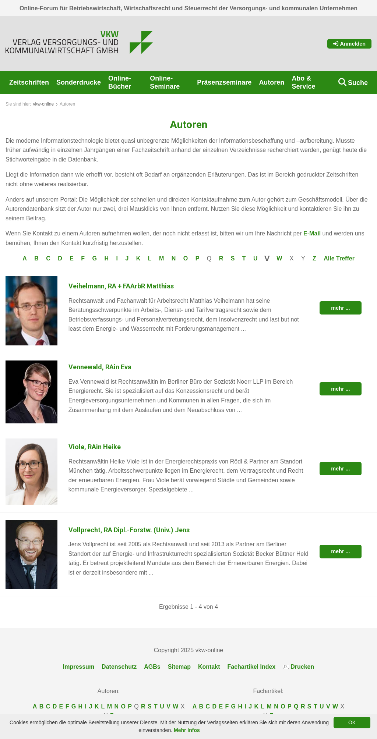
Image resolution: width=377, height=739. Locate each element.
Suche (358, 82)
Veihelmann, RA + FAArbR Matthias (121, 286)
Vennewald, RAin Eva (99, 367)
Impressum (78, 667)
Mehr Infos (187, 730)
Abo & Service (303, 82)
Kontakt (209, 667)
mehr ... (340, 308)
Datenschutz (119, 667)
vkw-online (43, 104)
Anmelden (349, 44)
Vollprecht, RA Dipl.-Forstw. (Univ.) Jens (129, 530)
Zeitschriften (29, 82)
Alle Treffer (339, 258)
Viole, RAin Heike (94, 447)
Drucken (298, 667)
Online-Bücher (119, 82)
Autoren (271, 82)
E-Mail (312, 233)
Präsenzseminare (224, 82)
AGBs (152, 667)
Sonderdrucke (78, 82)
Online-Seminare (165, 82)
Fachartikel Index (252, 667)
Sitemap (179, 667)
